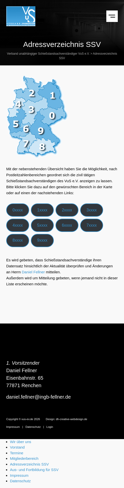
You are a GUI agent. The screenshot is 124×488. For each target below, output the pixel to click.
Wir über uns (20, 442)
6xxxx (67, 225)
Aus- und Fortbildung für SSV (34, 470)
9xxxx (42, 240)
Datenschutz (33, 426)
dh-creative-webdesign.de (71, 419)
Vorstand (17, 447)
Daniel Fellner (33, 272)
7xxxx (91, 225)
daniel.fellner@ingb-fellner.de (38, 397)
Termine (16, 453)
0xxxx (17, 210)
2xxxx (67, 210)
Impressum (13, 426)
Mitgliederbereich (24, 458)
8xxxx (17, 240)
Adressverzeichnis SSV (29, 464)
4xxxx (17, 225)
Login (49, 426)
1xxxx (42, 210)
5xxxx (42, 225)
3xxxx (91, 210)
